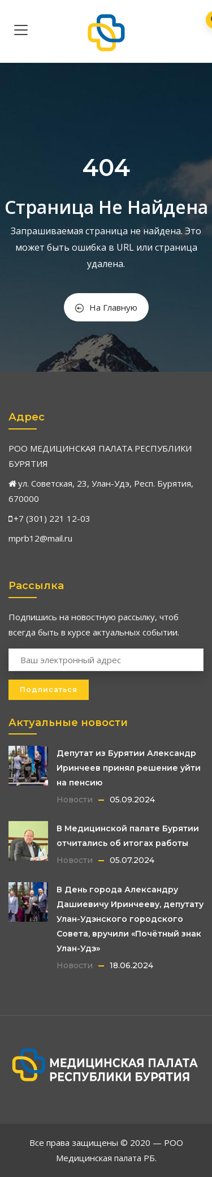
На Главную (106, 307)
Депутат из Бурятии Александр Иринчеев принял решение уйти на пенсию (129, 768)
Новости (75, 799)
